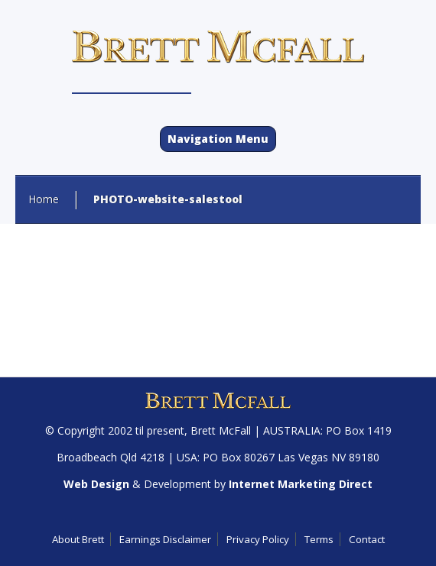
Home (43, 199)
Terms (319, 539)
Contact (367, 539)
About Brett (78, 539)
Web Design (96, 484)
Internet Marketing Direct (301, 484)
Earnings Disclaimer (165, 539)
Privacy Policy (257, 539)
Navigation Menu (218, 138)
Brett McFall (220, 430)
